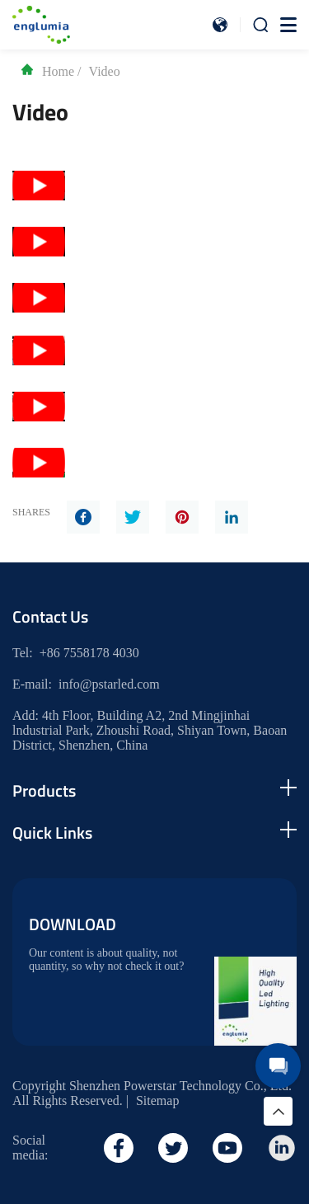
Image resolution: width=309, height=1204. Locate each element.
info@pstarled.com (109, 684)
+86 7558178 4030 (89, 653)
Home (47, 71)
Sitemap (157, 1100)
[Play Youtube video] (38, 185)
